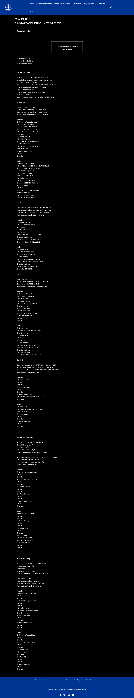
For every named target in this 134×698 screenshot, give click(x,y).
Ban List (101, 680)
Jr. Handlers (100, 4)
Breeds (56, 4)
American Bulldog (26, 61)
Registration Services (44, 4)
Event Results (54, 680)
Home (31, 4)
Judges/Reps (88, 4)
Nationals (78, 4)
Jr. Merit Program (77, 680)
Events (44, 680)
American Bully (24, 59)
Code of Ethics (91, 680)
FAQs (31, 11)
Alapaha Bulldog (25, 63)
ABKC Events (65, 4)
